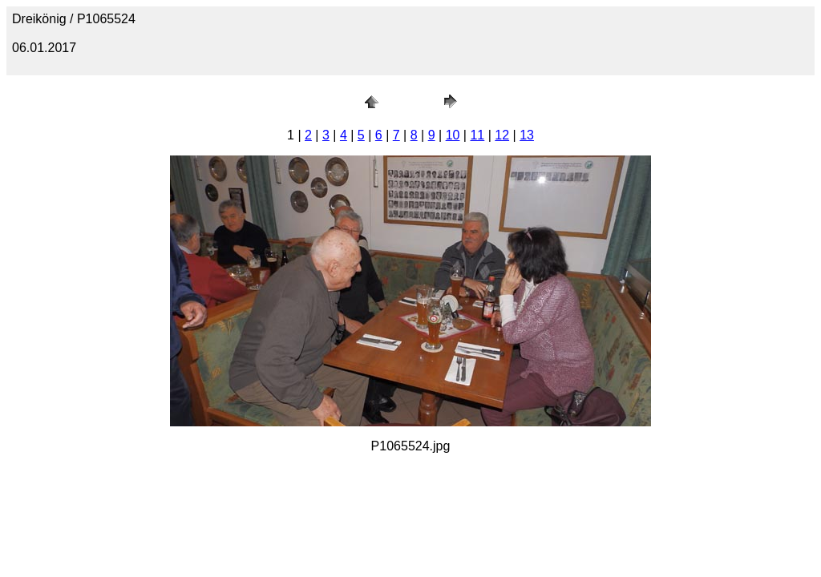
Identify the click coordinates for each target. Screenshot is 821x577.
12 (502, 135)
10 (453, 135)
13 (527, 135)
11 (477, 135)
